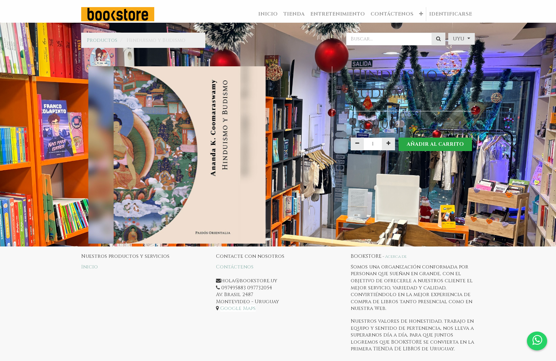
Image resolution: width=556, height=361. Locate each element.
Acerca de (396, 256)
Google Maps (238, 308)
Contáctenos (235, 266)
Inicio (89, 266)
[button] (421, 14)
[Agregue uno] (388, 144)
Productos (102, 40)
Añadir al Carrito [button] (435, 144)
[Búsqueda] (438, 39)
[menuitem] (267, 14)
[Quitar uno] (357, 144)
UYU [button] (459, 38)
